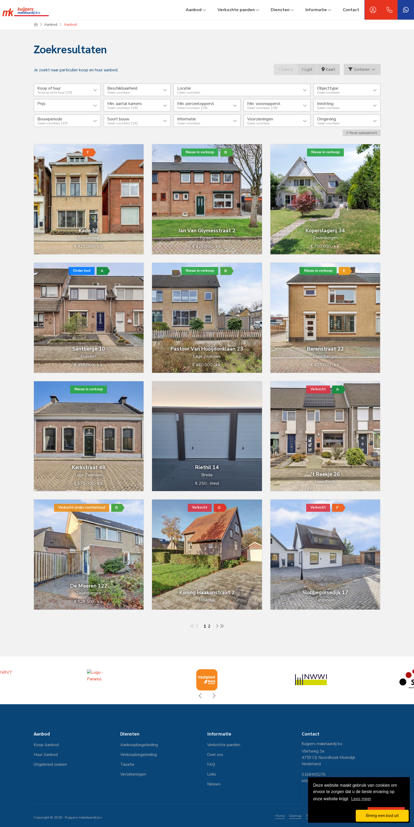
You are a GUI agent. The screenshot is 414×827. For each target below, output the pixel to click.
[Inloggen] (373, 10)
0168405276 (314, 774)
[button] (362, 133)
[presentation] (200, 695)
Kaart (328, 69)
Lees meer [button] (361, 799)
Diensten (283, 10)
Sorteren (362, 69)
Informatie (318, 10)
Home (280, 815)
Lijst (307, 69)
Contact (351, 10)
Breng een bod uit (382, 816)
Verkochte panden (238, 10)
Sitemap (295, 815)
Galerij (285, 69)
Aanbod (196, 10)
